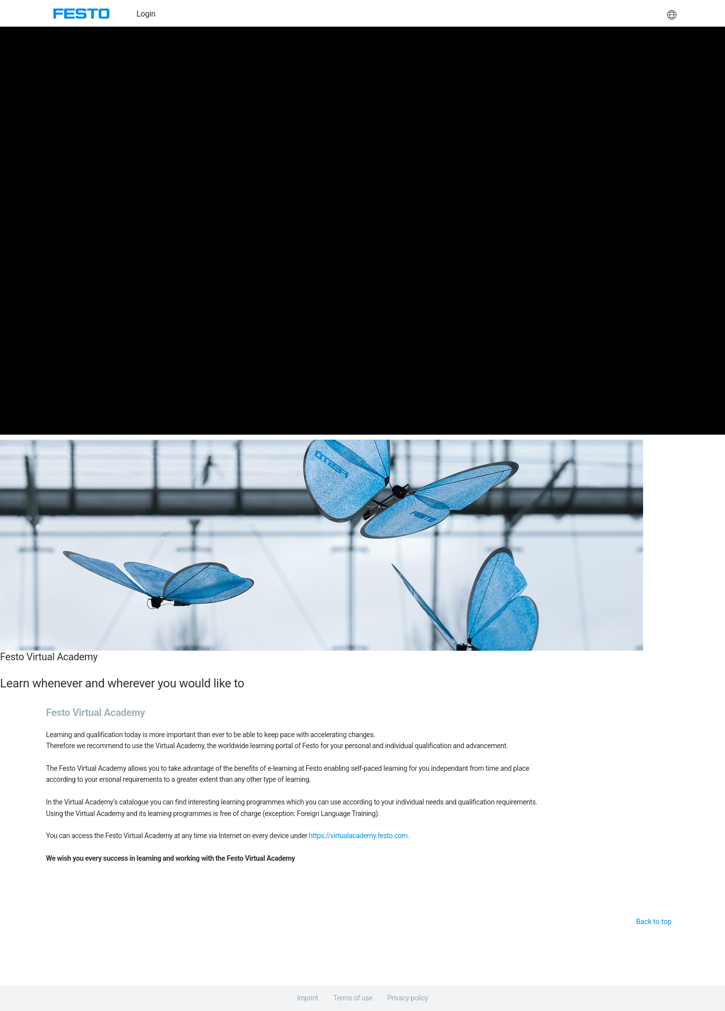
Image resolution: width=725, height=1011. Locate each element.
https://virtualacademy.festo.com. (359, 836)
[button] (671, 14)
